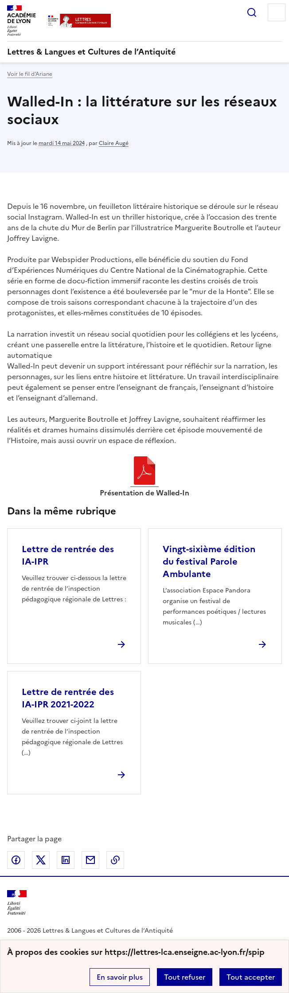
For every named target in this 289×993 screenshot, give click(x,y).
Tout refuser (184, 977)
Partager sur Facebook (16, 860)
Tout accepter (251, 977)
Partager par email (90, 860)
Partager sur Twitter (41, 860)
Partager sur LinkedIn (65, 860)
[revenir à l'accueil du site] (144, 52)
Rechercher (252, 12)
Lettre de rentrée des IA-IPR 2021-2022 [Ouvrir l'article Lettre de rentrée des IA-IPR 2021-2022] (68, 698)
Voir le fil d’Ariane (29, 74)
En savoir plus (120, 977)
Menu (276, 12)
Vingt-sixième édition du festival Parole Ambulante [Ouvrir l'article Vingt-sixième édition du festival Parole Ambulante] (209, 561)
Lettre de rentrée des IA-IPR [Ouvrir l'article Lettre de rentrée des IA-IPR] (68, 555)
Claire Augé (114, 143)
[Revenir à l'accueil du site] (17, 902)
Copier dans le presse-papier (115, 860)
